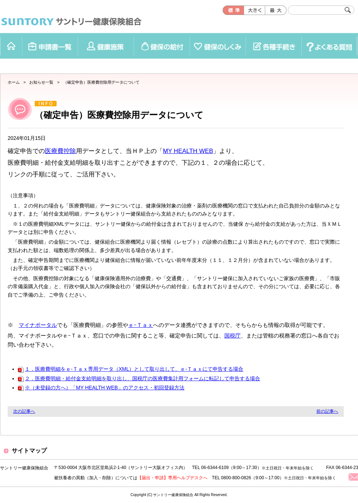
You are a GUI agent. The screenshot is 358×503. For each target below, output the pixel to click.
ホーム (11, 46)
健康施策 (106, 46)
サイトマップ (29, 450)
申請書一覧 (50, 46)
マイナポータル (38, 325)
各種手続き (273, 46)
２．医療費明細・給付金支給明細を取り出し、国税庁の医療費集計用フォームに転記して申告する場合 (139, 378)
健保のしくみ (217, 46)
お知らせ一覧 (41, 82)
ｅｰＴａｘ (140, 325)
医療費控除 (60, 151)
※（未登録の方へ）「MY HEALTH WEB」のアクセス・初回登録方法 (101, 387)
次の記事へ (24, 411)
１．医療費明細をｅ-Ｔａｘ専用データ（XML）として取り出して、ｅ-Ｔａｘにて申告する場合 (130, 369)
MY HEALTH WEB (188, 151)
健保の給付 (162, 46)
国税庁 (232, 335)
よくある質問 (329, 46)
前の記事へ (327, 411)
